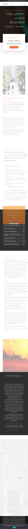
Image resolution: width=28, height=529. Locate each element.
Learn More (9, 26)
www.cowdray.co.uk (14, 429)
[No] (26, 526)
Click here (13, 46)
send (20, 480)
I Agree (14, 527)
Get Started (20, 26)
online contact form (17, 328)
